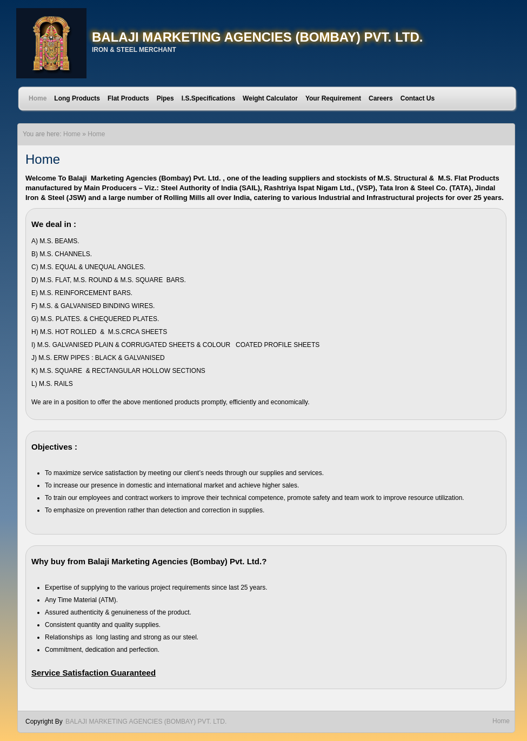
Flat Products (128, 98)
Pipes (165, 98)
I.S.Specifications (208, 98)
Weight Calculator (270, 98)
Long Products (77, 98)
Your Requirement (333, 98)
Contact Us (418, 98)
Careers (381, 98)
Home (37, 98)
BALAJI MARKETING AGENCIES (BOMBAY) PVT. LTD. (257, 37)
